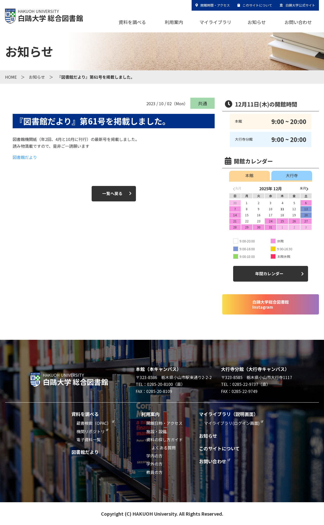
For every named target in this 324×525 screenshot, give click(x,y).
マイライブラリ (215, 22)
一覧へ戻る (112, 194)
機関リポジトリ (90, 431)
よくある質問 (163, 448)
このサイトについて (257, 5)
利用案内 (174, 22)
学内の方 (154, 456)
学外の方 (154, 464)
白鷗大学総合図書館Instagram (270, 304)
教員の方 (154, 472)
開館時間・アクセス (215, 5)
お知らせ (257, 22)
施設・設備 (156, 431)
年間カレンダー (269, 273)
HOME (11, 77)
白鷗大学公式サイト (300, 5)
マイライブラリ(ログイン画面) (232, 423)
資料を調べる (132, 22)
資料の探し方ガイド (164, 439)
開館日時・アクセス (164, 423)
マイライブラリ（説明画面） (228, 414)
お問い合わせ (298, 22)
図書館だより (25, 157)
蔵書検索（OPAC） (93, 423)
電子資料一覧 (88, 439)
